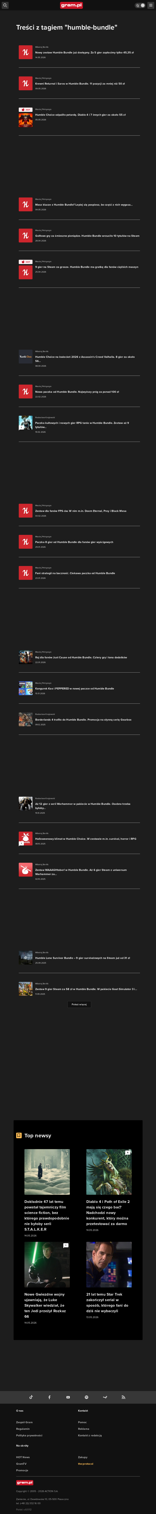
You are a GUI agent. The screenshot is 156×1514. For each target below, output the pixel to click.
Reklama (83, 1429)
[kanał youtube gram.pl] (69, 1397)
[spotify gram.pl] (87, 1397)
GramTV (21, 1464)
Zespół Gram (24, 1422)
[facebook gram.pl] (50, 1397)
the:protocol (85, 1464)
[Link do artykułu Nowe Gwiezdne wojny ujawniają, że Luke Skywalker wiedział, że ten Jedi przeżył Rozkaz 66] (47, 1283)
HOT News (23, 1457)
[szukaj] (5, 5)
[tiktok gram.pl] (32, 1397)
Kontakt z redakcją (90, 1435)
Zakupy (82, 1457)
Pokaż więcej (79, 1004)
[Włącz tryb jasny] (140, 5)
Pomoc (82, 1422)
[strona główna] (71, 5)
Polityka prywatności (29, 1435)
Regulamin (23, 1429)
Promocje (22, 1470)
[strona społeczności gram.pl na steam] (106, 1397)
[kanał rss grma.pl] (124, 1397)
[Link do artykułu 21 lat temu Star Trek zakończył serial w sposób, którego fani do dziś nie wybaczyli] (109, 1280)
